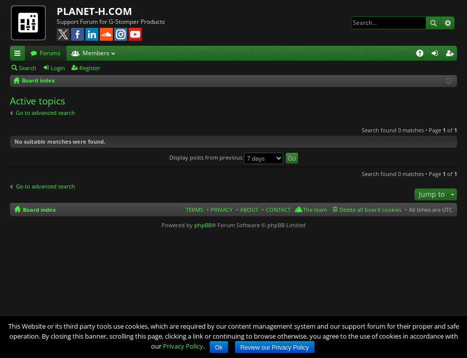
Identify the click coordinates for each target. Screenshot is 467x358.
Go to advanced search (45, 112)
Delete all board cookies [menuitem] (370, 209)
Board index (39, 209)
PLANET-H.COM (94, 11)
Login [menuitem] (436, 55)
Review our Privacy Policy (274, 347)
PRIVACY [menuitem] (222, 209)
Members (95, 53)
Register (89, 68)
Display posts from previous (226, 157)
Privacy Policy (183, 346)
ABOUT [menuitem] (249, 209)
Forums (50, 53)
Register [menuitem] (451, 55)
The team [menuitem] (315, 209)
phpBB (203, 225)
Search (433, 23)
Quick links (19, 55)
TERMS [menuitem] (194, 209)
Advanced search (447, 23)
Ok (219, 347)
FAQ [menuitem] (423, 55)
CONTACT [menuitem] (278, 209)
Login (58, 68)
